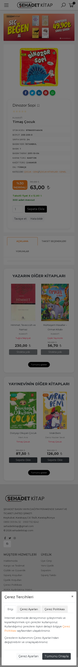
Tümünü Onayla (56, 656)
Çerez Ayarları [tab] (29, 609)
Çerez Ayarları (29, 656)
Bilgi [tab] (10, 609)
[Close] (72, 596)
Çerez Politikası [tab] (55, 609)
